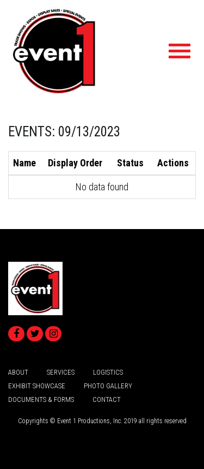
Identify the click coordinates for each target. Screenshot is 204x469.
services (61, 372)
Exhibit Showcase (36, 386)
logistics (108, 372)
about (18, 372)
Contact (106, 399)
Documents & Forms (41, 399)
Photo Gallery (108, 386)
